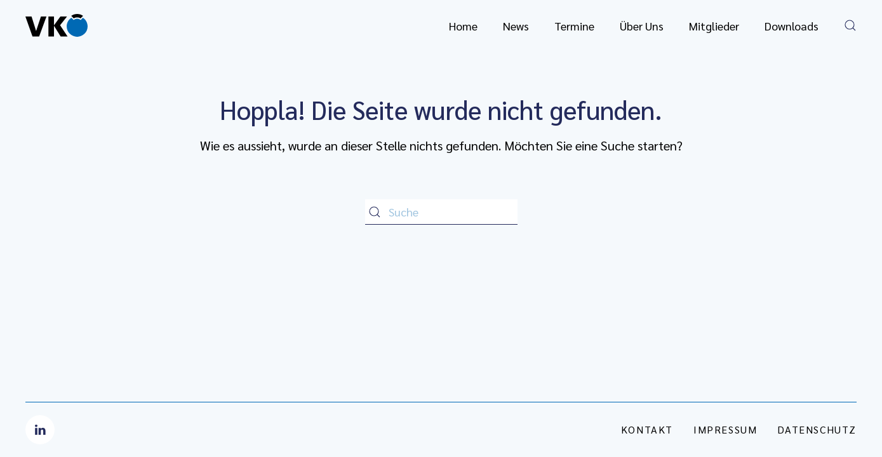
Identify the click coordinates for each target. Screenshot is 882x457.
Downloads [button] (792, 25)
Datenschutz (817, 429)
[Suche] (441, 212)
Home (463, 25)
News (516, 25)
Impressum (725, 429)
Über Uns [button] (642, 25)
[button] (850, 25)
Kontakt (647, 429)
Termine (574, 25)
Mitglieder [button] (714, 25)
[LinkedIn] (40, 429)
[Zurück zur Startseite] (56, 25)
